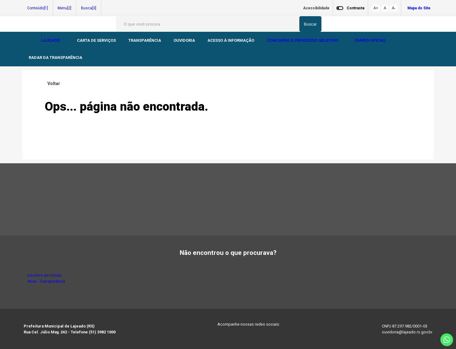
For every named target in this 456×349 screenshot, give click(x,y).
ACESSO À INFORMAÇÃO (230, 40)
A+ (375, 8)
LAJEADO (51, 40)
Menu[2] (64, 8)
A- (394, 8)
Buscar (310, 24)
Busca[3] (88, 8)
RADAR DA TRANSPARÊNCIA (55, 57)
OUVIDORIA (184, 40)
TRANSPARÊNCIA (144, 40)
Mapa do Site (418, 8)
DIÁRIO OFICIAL (371, 40)
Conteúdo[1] (37, 8)
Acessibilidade (316, 8)
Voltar (52, 83)
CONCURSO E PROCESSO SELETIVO (303, 40)
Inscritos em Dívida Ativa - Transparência (46, 278)
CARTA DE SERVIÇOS (96, 40)
